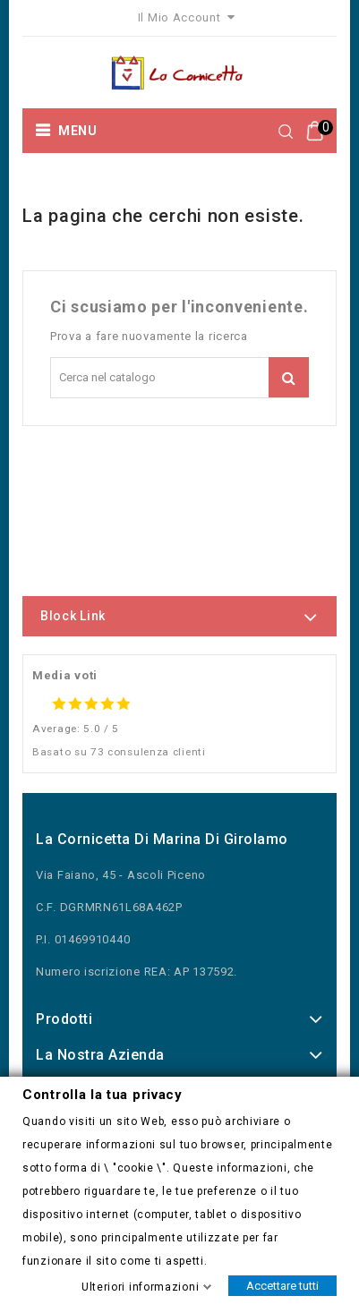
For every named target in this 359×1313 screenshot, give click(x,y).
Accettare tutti (282, 1285)
